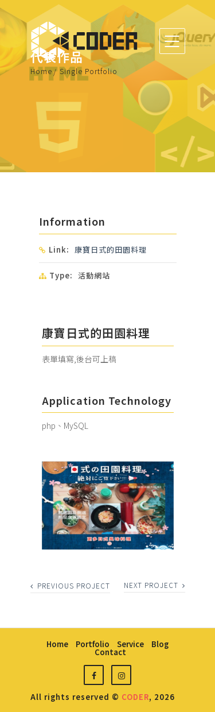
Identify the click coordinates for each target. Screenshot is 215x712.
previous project (70, 585)
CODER (135, 697)
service (130, 644)
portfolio (93, 644)
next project (154, 585)
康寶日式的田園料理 (111, 249)
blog (160, 644)
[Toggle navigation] (172, 41)
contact (110, 652)
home (57, 644)
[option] (108, 505)
